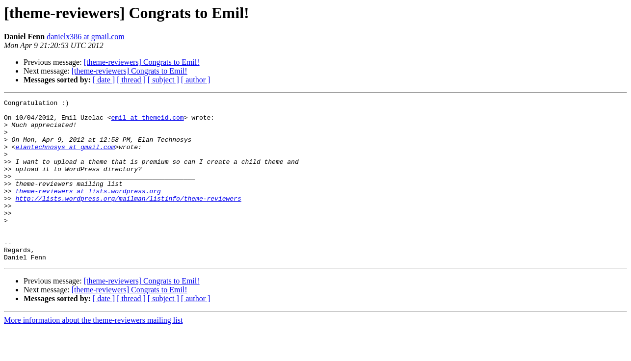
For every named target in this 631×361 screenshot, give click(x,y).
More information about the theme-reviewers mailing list (93, 352)
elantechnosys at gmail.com (65, 157)
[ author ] (195, 80)
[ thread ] (131, 80)
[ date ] (104, 80)
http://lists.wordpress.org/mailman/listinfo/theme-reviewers (128, 218)
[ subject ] (163, 80)
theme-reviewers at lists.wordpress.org (87, 210)
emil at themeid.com (147, 121)
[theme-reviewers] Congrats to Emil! (142, 62)
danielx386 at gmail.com (86, 36)
